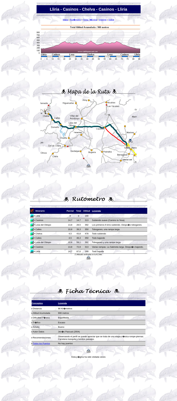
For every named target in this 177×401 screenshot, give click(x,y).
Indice (111, 19)
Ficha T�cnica (90, 19)
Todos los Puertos (41, 343)
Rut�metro (75, 19)
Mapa (65, 19)
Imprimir (103, 19)
